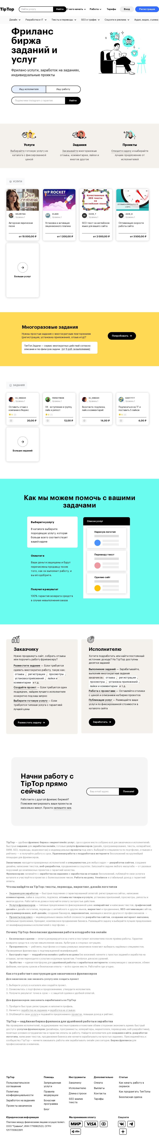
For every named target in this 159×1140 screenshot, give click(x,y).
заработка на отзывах (62, 1010)
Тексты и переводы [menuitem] (62, 20)
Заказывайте (70, 151)
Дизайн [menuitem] (13, 20)
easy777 (130, 398)
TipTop (7, 9)
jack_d (129, 214)
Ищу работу (63, 89)
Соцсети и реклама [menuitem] (115, 20)
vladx (55, 214)
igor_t (92, 214)
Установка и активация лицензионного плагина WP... (58, 226)
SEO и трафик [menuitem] (88, 20)
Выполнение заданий (102, 669)
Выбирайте (17, 151)
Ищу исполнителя (29, 89)
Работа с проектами (102, 691)
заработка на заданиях (34, 1010)
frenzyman (58, 398)
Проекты (130, 145)
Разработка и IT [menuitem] (34, 20)
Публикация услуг (101, 700)
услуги (34, 1015)
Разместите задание (27, 666)
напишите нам (62, 808)
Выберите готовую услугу (31, 701)
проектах (76, 1015)
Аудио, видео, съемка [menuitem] (146, 20)
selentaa (21, 214)
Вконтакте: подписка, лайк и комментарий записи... (93, 410)
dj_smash (21, 398)
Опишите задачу (121, 151)
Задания (79, 145)
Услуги (29, 145)
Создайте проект (25, 688)
